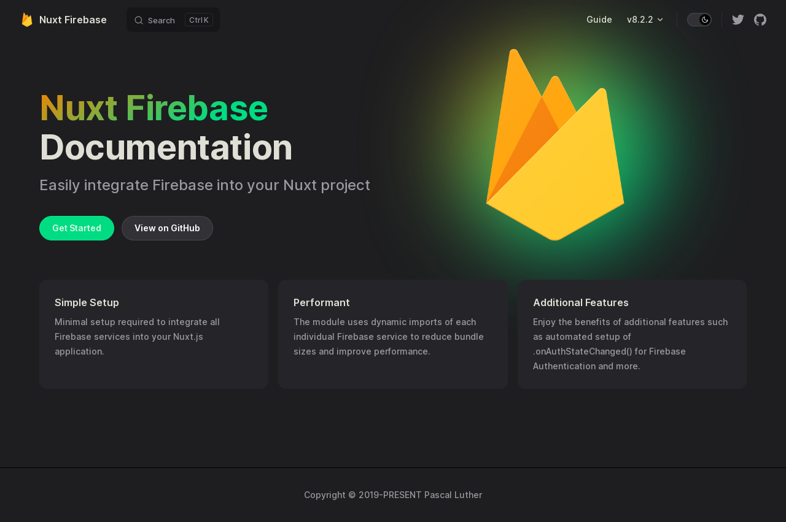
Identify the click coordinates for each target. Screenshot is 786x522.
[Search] (173, 19)
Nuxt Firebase (63, 19)
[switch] (699, 19)
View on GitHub (167, 228)
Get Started (76, 228)
